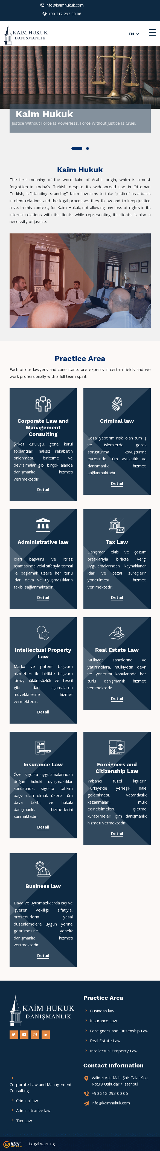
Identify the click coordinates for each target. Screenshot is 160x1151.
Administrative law (43, 542)
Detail (43, 489)
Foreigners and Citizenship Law (116, 767)
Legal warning (42, 1143)
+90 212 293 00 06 (64, 13)
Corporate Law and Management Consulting (43, 427)
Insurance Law (43, 764)
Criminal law (117, 421)
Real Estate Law (117, 650)
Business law (43, 886)
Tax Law (117, 542)
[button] (76, 148)
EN (134, 33)
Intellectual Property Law (43, 653)
